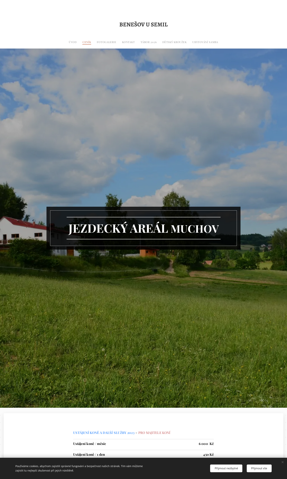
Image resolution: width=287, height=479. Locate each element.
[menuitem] (127, 42)
